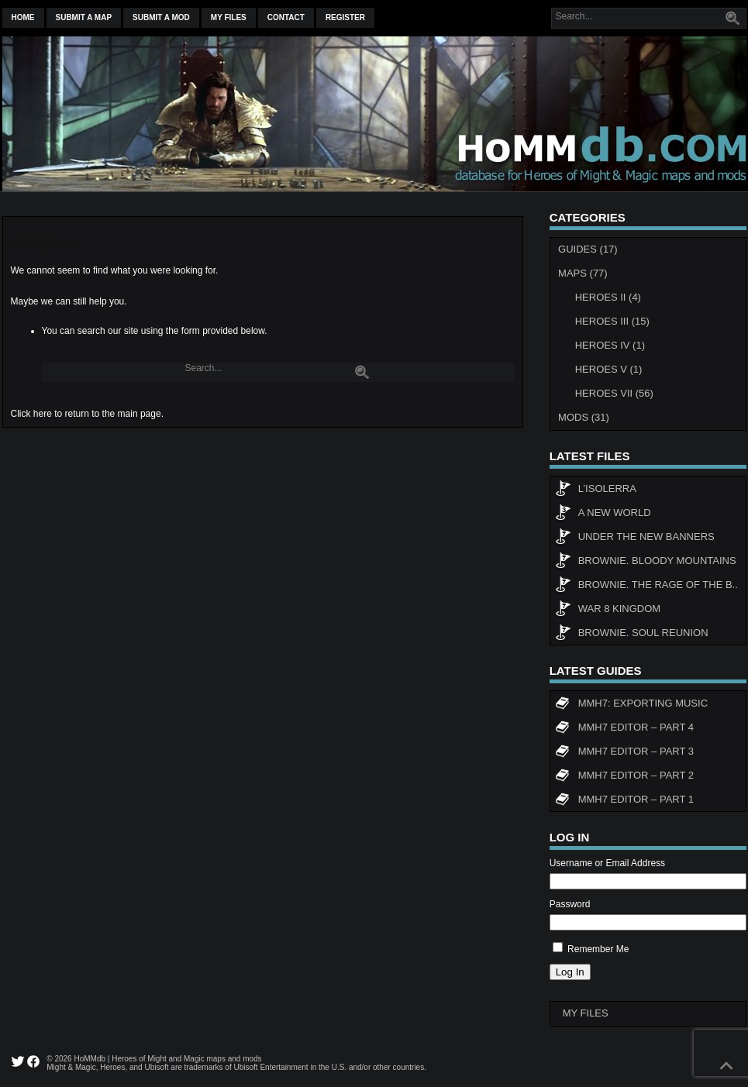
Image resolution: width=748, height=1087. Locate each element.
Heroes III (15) (612, 321)
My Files (228, 17)
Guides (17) (588, 249)
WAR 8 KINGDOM (607, 610)
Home (23, 17)
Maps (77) (583, 273)
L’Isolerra (595, 490)
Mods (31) (583, 417)
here (42, 413)
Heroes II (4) (608, 297)
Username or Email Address (607, 863)
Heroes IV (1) (610, 345)
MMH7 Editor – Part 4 (624, 729)
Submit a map (84, 17)
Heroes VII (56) (614, 393)
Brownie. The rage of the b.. (646, 586)
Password (570, 904)
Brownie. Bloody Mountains (645, 562)
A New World (603, 514)
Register (345, 17)
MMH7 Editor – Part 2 (624, 777)
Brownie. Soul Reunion (631, 634)
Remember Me (598, 949)
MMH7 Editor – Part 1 (624, 801)
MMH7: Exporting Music (631, 705)
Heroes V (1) (609, 369)
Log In (570, 972)
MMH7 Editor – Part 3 (624, 753)
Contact (286, 17)
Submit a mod (161, 17)
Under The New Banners (635, 538)
